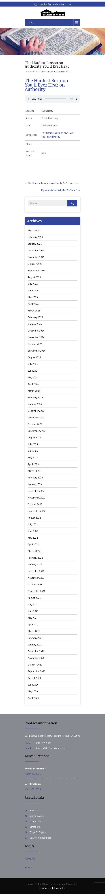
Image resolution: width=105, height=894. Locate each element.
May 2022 (33, 537)
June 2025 (33, 290)
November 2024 (36, 337)
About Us (34, 810)
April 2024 (33, 384)
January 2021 (35, 644)
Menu (31, 22)
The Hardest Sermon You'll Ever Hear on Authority (46, 85)
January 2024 (35, 404)
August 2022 (34, 517)
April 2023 (33, 464)
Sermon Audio (37, 816)
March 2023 (34, 471)
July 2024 (33, 364)
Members (30, 858)
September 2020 (36, 671)
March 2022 (34, 551)
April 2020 (33, 698)
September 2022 (36, 511)
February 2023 (35, 477)
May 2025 (33, 297)
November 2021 (36, 577)
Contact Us (35, 821)
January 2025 (35, 324)
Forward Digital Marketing (52, 888)
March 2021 (34, 631)
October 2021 (35, 584)
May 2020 (33, 691)
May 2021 (33, 618)
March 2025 (34, 310)
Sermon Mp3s (63, 71)
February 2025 (35, 317)
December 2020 (36, 651)
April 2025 (33, 304)
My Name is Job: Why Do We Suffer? (60, 190)
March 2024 (34, 390)
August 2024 (34, 357)
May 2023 (33, 457)
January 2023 (35, 484)
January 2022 (35, 564)
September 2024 (36, 350)
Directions (35, 826)
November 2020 (36, 658)
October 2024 (35, 344)
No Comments (49, 71)
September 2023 (36, 430)
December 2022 (36, 491)
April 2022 (33, 544)
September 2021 (36, 591)
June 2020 (33, 684)
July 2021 (33, 604)
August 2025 (34, 277)
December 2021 (36, 571)
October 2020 (35, 664)
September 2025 (36, 270)
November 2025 (36, 257)
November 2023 (36, 417)
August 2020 (34, 678)
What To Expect (38, 832)
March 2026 (34, 230)
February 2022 (35, 557)
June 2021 (33, 611)
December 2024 (36, 330)
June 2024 (33, 370)
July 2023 (33, 444)
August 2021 (34, 597)
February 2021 (35, 638)
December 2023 (36, 410)
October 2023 (35, 424)
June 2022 (33, 531)
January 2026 (35, 243)
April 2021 (33, 624)
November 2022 (36, 497)
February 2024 (35, 397)
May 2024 (33, 377)
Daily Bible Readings (40, 837)
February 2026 (35, 237)
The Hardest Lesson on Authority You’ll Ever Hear (52, 183)
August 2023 (34, 437)
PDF (43, 153)
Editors (28, 867)
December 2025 (36, 250)
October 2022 (35, 504)
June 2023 (33, 451)
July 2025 (33, 284)
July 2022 (33, 524)
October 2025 (35, 263)
